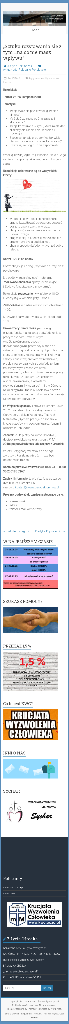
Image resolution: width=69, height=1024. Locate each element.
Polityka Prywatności (50, 531)
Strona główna (12, 1013)
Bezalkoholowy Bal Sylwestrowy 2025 (25, 948)
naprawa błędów (44, 78)
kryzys (32, 78)
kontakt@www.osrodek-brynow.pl (37, 487)
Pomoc (34, 1017)
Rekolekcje (38, 69)
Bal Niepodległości (17, 531)
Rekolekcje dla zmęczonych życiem (23, 959)
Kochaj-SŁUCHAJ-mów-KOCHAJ (22, 977)
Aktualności (10, 69)
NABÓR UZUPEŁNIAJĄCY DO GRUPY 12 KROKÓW (31, 953)
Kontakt (38, 1013)
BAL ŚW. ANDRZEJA (14, 965)
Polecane (25, 69)
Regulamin (26, 1013)
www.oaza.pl (10, 893)
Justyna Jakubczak (19, 66)
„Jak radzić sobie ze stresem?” (20, 971)
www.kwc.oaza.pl (13, 887)
